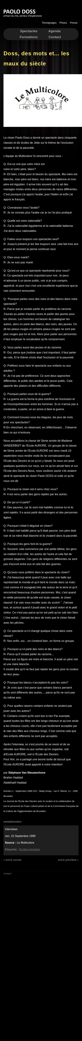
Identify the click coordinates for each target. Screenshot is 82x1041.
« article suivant (12, 859)
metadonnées (12, 821)
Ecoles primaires (29, 849)
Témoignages (49, 22)
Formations (29, 37)
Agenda (54, 31)
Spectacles (28, 31)
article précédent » (68, 859)
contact (7, 873)
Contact (55, 37)
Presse (73, 22)
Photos (63, 22)
